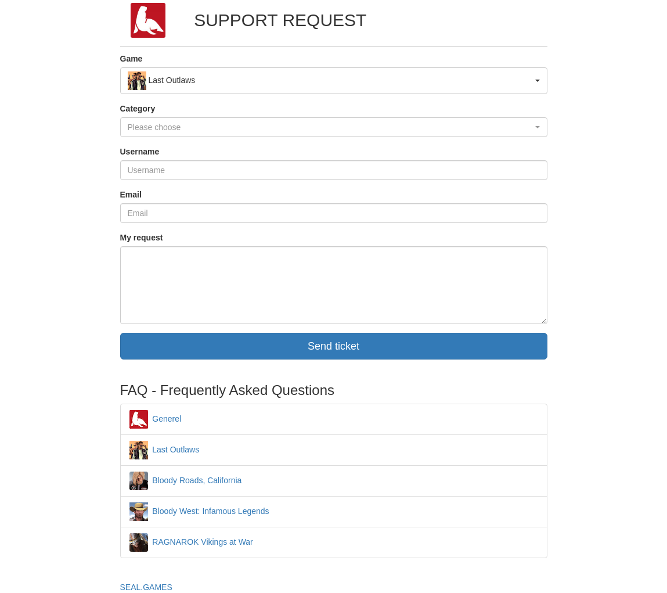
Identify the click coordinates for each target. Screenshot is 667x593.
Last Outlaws (164, 449)
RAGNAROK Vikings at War (191, 542)
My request (141, 237)
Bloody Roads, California (185, 480)
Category (138, 108)
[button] (333, 80)
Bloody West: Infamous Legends (199, 511)
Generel (155, 418)
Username (140, 151)
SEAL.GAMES (146, 587)
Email (131, 194)
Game (131, 58)
